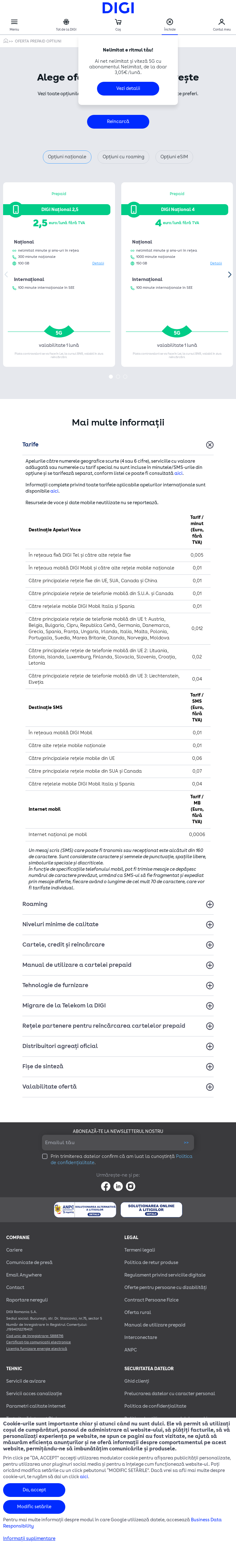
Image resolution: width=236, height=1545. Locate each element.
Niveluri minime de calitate (60, 924)
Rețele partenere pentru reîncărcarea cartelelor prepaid (103, 1026)
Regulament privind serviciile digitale (165, 1275)
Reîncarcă (118, 122)
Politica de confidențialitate (155, 1406)
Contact (15, 1288)
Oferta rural (137, 1313)
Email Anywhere (24, 1275)
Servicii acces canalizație (34, 1394)
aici (178, 473)
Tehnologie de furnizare (55, 985)
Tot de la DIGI (66, 25)
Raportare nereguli (27, 1300)
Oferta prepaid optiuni (38, 41)
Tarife (30, 444)
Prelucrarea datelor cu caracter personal (169, 1394)
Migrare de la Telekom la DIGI (64, 1005)
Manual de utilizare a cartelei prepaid (77, 965)
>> (186, 1142)
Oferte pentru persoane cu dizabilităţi (165, 1288)
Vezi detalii (128, 88)
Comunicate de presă (29, 1263)
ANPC (130, 1350)
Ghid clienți (136, 1381)
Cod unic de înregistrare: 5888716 (34, 1336)
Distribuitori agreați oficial (60, 1046)
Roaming (35, 904)
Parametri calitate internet (36, 1406)
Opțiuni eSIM (174, 157)
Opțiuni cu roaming (123, 157)
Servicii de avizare (25, 1381)
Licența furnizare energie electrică (36, 1348)
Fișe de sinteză (42, 1066)
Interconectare (140, 1338)
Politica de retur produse (151, 1263)
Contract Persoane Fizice (151, 1300)
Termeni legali (139, 1250)
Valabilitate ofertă (49, 1086)
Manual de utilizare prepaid (154, 1325)
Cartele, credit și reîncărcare (63, 944)
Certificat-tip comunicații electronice (38, 1342)
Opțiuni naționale (67, 157)
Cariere (14, 1250)
